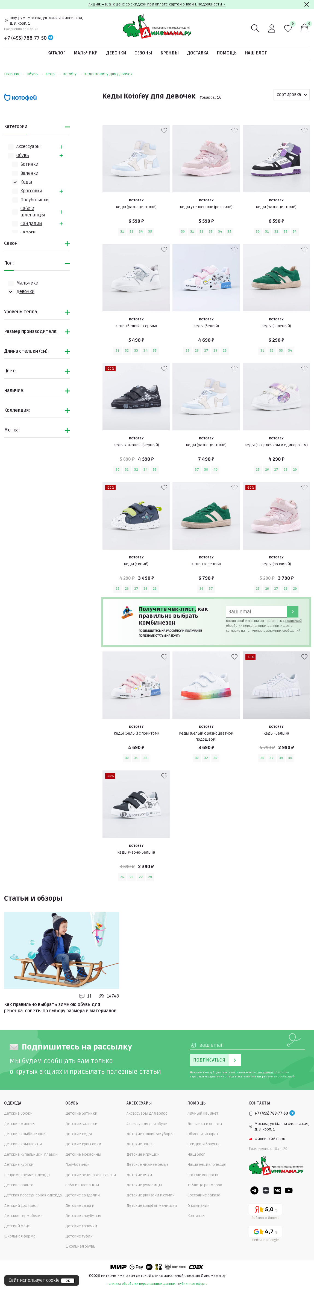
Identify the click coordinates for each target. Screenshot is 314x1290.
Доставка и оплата (204, 1123)
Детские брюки (18, 1113)
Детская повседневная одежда (33, 1195)
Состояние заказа (203, 1195)
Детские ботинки (81, 1113)
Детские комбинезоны (25, 1134)
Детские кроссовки (83, 1144)
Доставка (198, 53)
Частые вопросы (202, 1175)
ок (68, 1281)
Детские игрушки (143, 1154)
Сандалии (31, 224)
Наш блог (256, 53)
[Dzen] (266, 1190)
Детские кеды (78, 1134)
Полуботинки (34, 200)
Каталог (56, 53)
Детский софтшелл (22, 1205)
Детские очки (139, 1175)
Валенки (29, 173)
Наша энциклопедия (206, 1164)
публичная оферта (192, 1284)
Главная (14, 74)
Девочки (116, 53)
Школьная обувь (80, 1246)
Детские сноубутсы (83, 1215)
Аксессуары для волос (147, 1113)
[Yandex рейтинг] (265, 1212)
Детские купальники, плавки (31, 1154)
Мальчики (86, 53)
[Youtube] (288, 1190)
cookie (53, 1280)
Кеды (53, 74)
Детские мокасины (83, 1154)
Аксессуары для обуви (147, 1123)
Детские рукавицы (144, 1185)
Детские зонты (140, 1144)
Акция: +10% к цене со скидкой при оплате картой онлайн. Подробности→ (157, 4)
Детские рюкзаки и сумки (151, 1195)
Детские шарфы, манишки (152, 1205)
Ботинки (29, 164)
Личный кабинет (202, 1113)
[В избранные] (164, 130)
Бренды (169, 53)
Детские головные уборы (150, 1134)
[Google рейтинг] (265, 1234)
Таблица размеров (204, 1185)
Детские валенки (81, 1123)
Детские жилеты (20, 1123)
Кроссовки (31, 191)
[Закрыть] (306, 4)
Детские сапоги (79, 1205)
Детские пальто (18, 1185)
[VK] (277, 1190)
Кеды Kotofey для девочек (108, 74)
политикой (293, 621)
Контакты (196, 1215)
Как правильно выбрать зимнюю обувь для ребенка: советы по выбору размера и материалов (60, 1007)
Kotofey (72, 74)
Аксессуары (28, 146)
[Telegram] (50, 38)
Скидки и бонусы (203, 1144)
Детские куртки (18, 1164)
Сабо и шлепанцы (82, 1185)
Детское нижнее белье (148, 1164)
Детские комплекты (23, 1144)
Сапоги (28, 232)
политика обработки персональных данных (141, 1284)
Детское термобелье (23, 1215)
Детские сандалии (82, 1195)
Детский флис (17, 1226)
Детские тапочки (81, 1226)
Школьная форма (20, 1236)
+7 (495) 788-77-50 (25, 38)
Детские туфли (79, 1236)
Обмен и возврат (202, 1134)
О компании (198, 1205)
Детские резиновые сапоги (90, 1175)
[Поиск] (255, 28)
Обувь (35, 74)
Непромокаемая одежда (27, 1175)
